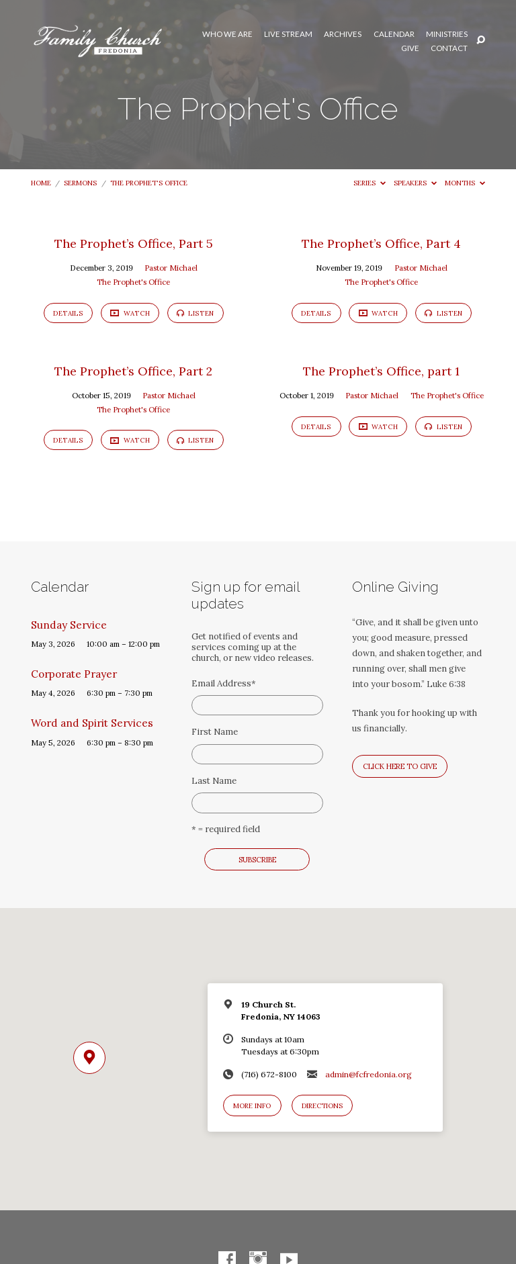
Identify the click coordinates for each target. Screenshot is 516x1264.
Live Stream (288, 34)
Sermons (80, 183)
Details (68, 313)
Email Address (223, 683)
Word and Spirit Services (92, 723)
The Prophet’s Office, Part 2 (133, 371)
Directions (322, 1105)
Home (41, 183)
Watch (129, 313)
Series (369, 183)
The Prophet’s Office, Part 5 (133, 243)
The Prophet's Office (148, 183)
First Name (214, 731)
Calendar (394, 34)
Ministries (447, 34)
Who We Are (227, 34)
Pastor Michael (171, 268)
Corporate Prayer (74, 674)
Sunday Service (69, 625)
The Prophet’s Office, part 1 (381, 371)
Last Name (213, 780)
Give (410, 48)
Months (465, 183)
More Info (252, 1105)
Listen (195, 313)
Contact (449, 48)
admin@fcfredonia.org (368, 1074)
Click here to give (400, 766)
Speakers (415, 183)
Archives (342, 34)
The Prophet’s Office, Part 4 (381, 243)
